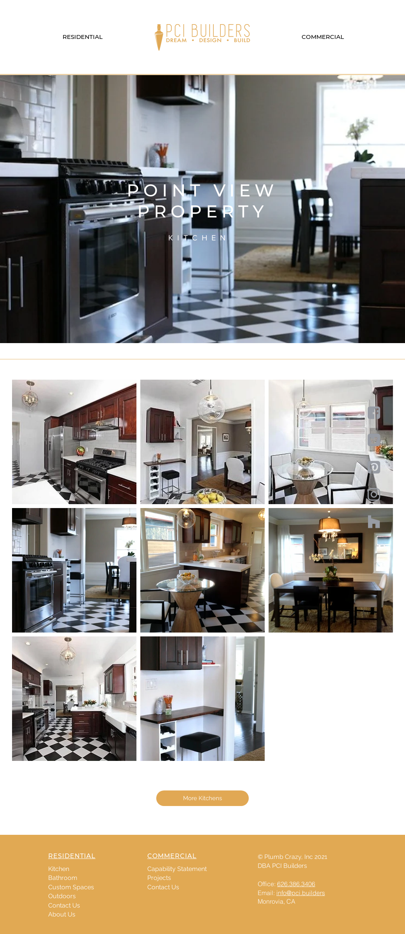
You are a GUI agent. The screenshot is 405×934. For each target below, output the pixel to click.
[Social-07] (374, 467)
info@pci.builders (300, 893)
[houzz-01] (374, 521)
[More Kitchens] (202, 798)
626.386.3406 (296, 884)
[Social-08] (374, 494)
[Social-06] (374, 440)
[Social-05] (374, 412)
